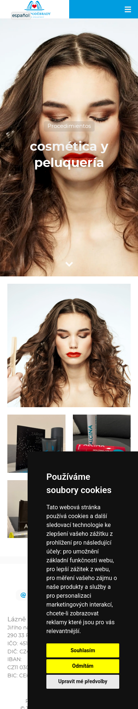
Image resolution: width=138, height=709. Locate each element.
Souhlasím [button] (83, 650)
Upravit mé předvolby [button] (82, 681)
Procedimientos (69, 126)
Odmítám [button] (82, 666)
